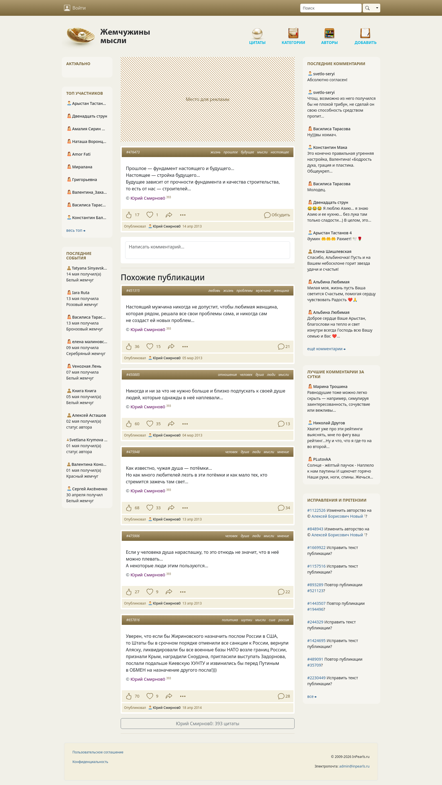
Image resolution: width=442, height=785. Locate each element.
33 (158, 507)
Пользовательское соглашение (97, 752)
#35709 (314, 665)
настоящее (280, 152)
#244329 (315, 622)
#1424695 (316, 640)
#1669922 (316, 547)
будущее (247, 152)
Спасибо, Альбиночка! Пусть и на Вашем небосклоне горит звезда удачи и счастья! (338, 263)
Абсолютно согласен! (327, 79)
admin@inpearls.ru (354, 766)
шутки (246, 620)
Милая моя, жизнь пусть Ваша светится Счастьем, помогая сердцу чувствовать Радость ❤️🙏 (341, 293)
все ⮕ (312, 696)
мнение (283, 451)
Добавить (365, 31)
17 (137, 214)
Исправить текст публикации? (332, 550)
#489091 (315, 659)
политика (230, 620)
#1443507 (316, 603)
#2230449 (316, 677)
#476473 (133, 152)
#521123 (315, 590)
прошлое (231, 152)
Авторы (329, 31)
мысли (262, 152)
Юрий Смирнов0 (148, 198)
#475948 (133, 451)
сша (272, 620)
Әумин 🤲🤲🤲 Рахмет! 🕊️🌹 (334, 238)
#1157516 (316, 566)
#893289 (315, 584)
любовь (214, 290)
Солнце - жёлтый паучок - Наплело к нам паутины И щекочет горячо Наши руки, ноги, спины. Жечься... (340, 471)
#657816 (133, 620)
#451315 (133, 290)
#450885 (133, 374)
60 (137, 423)
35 (158, 423)
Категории (293, 31)
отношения (227, 374)
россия (284, 620)
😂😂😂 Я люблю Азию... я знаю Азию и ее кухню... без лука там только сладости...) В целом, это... (339, 214)
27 (137, 591)
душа (259, 374)
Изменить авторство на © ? (339, 513)
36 (137, 346)
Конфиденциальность (90, 761)
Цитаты (257, 31)
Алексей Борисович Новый (337, 516)
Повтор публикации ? (335, 587)
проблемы (245, 290)
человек (246, 374)
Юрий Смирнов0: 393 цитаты (207, 723)
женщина (281, 290)
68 (137, 507)
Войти (75, 8)
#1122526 (316, 510)
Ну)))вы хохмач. (322, 134)
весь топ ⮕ (75, 230)
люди (271, 374)
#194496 (315, 609)
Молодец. (316, 189)
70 (137, 696)
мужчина (263, 290)
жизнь (215, 152)
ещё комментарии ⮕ (326, 348)
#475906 (133, 535)
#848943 (315, 529)
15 (158, 346)
